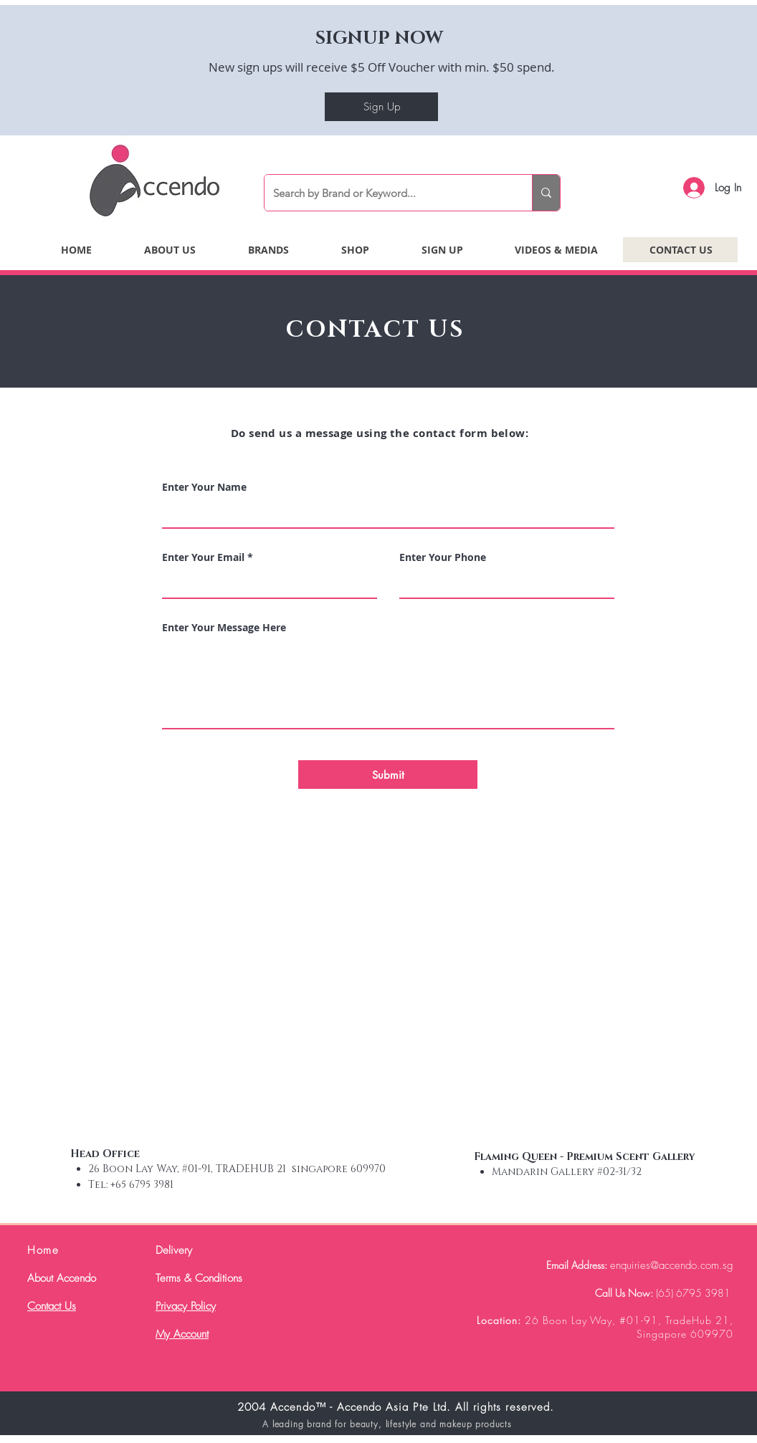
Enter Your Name (204, 487)
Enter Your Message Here (224, 628)
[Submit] (387, 774)
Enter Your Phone (442, 557)
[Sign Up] (381, 106)
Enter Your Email (203, 557)
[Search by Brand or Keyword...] (387, 193)
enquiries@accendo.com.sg (671, 1265)
